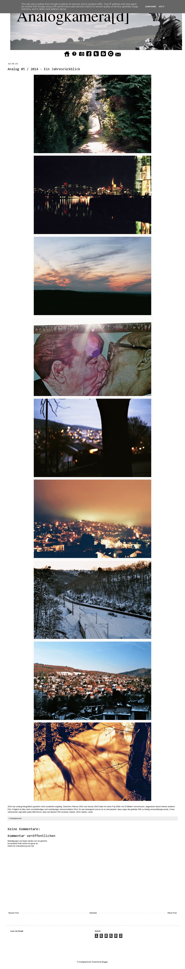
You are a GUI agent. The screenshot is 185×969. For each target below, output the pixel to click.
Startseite (93, 913)
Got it (161, 7)
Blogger (105, 962)
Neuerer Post (13, 913)
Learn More (150, 7)
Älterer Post (172, 913)
